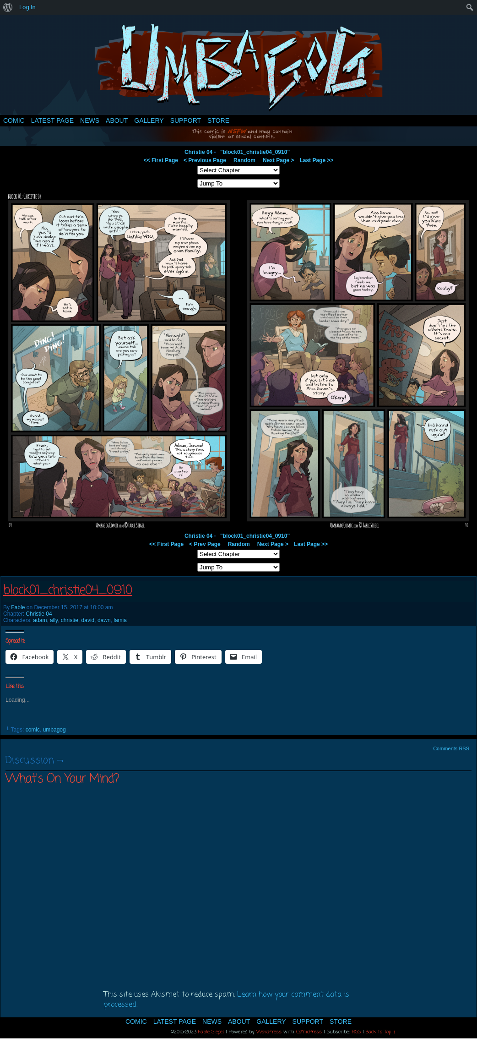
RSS (356, 1032)
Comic (14, 120)
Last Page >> (316, 160)
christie (69, 620)
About (117, 120)
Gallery (148, 120)
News (89, 120)
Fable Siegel (211, 1032)
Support (185, 120)
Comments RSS (451, 748)
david (88, 620)
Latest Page (52, 120)
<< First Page (161, 160)
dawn (104, 620)
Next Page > (278, 160)
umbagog (54, 729)
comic (33, 729)
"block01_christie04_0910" (255, 152)
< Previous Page (205, 160)
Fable (18, 607)
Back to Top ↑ (381, 1032)
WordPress (269, 1032)
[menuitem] (8, 7)
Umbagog (238, 67)
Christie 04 (198, 152)
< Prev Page (204, 544)
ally (54, 620)
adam (40, 620)
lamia (120, 620)
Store (218, 120)
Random (244, 160)
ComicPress (309, 1032)
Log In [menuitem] (27, 7)
